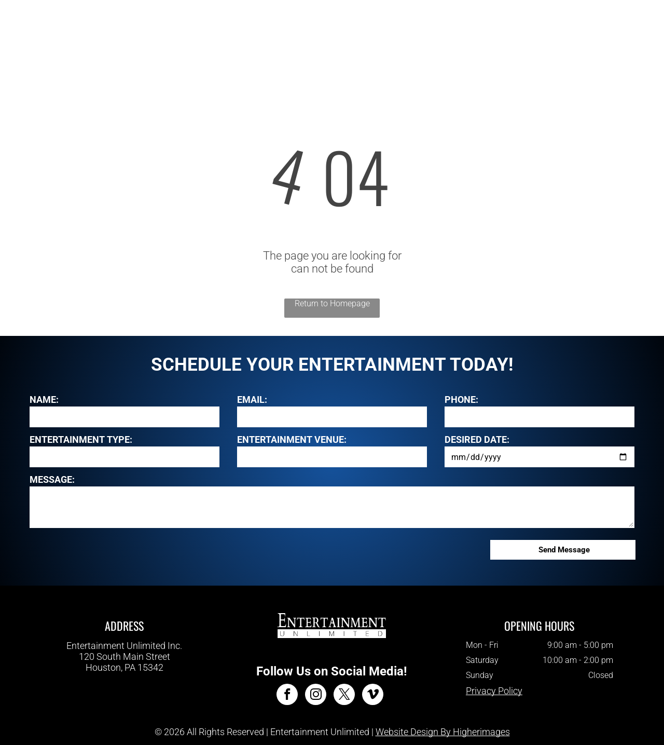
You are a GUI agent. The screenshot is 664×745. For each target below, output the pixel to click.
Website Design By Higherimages (443, 731)
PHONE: (461, 399)
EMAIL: (252, 399)
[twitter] (344, 696)
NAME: (44, 399)
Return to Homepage (332, 303)
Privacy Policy (494, 690)
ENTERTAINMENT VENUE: (292, 439)
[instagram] (315, 696)
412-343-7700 (124, 678)
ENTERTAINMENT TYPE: (81, 439)
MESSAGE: (52, 479)
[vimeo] (372, 696)
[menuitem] (221, 30)
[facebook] (287, 696)
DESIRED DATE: (477, 439)
